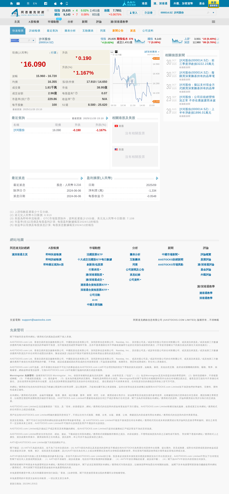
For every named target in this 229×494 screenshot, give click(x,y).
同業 (135, 264)
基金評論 (206, 269)
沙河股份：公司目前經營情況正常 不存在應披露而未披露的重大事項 (197, 100)
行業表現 (95, 269)
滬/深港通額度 (95, 274)
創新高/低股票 (95, 264)
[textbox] (187, 12)
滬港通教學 (205, 292)
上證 (186, 38)
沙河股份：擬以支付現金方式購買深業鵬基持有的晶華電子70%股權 (197, 88)
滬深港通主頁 (20, 254)
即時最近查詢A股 (53, 264)
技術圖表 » (153, 51)
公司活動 (95, 294)
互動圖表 (135, 259)
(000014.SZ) (46, 42)
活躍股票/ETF (95, 254)
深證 (186, 42)
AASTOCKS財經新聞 (170, 259)
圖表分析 (135, 254)
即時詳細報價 (53, 259)
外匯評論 (206, 274)
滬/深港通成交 (95, 279)
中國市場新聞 (170, 254)
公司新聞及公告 (135, 269)
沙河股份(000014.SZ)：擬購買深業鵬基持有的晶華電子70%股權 (197, 76)
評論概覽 (206, 254)
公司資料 (135, 279)
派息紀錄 (135, 274)
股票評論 (206, 259)
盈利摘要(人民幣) (99, 178)
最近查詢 (18, 118)
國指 (150, 38)
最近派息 (18, 178)
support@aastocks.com (36, 319)
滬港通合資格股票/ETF (95, 284)
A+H (94, 299)
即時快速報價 (53, 254)
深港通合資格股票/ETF (95, 289)
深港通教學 (205, 297)
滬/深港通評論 (206, 264)
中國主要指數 (95, 304)
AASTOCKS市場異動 (170, 264)
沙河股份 (19, 130)
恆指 (103, 38)
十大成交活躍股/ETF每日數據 (95, 259)
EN (35, 3)
